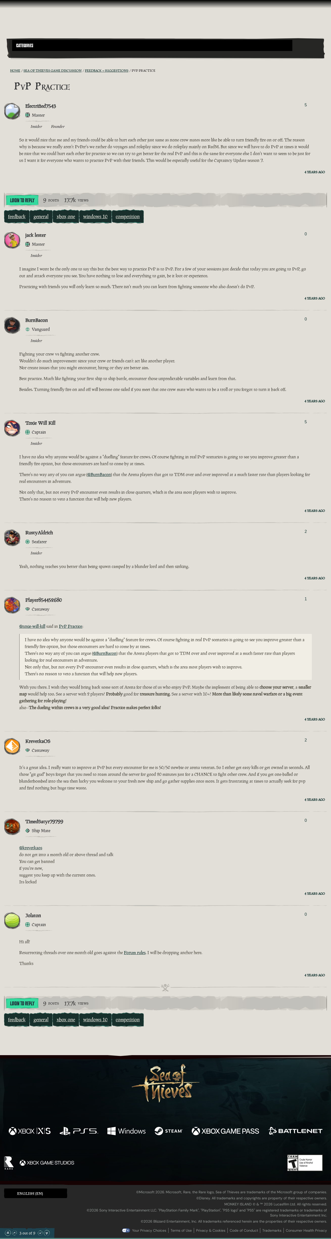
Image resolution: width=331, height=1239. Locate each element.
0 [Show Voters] (306, 234)
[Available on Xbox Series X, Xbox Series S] (29, 1131)
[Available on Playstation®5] (79, 1131)
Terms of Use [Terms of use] (181, 1230)
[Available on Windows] (126, 1131)
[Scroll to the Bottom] (47, 1233)
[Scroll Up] (14, 1232)
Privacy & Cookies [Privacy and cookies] (210, 1230)
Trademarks (271, 1230)
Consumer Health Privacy (306, 1230)
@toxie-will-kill (32, 626)
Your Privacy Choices (149, 1230)
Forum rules (135, 952)
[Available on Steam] (168, 1131)
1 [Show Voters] (306, 599)
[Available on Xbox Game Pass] (225, 1131)
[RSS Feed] (7, 70)
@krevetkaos (30, 848)
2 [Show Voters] (306, 531)
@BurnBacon (99, 474)
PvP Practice (70, 626)
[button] (152, 45)
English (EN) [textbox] (30, 1193)
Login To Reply (22, 200)
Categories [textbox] (24, 45)
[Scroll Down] (40, 1232)
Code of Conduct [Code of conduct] (244, 1230)
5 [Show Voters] (306, 105)
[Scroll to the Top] (8, 1233)
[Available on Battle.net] (295, 1131)
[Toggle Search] (24, 54)
